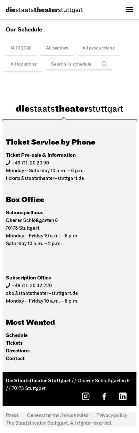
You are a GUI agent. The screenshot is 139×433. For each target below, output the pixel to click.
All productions (98, 48)
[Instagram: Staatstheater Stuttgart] (86, 396)
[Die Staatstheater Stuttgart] (44, 10)
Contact (15, 359)
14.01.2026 (20, 48)
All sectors (57, 48)
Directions (18, 351)
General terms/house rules (57, 415)
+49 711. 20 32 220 (32, 285)
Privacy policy (111, 415)
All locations (23, 64)
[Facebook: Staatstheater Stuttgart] (104, 396)
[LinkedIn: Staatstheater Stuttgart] (123, 396)
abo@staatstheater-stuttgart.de (42, 293)
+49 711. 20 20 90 (30, 163)
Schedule (17, 335)
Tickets (14, 343)
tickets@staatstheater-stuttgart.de (45, 178)
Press (12, 415)
